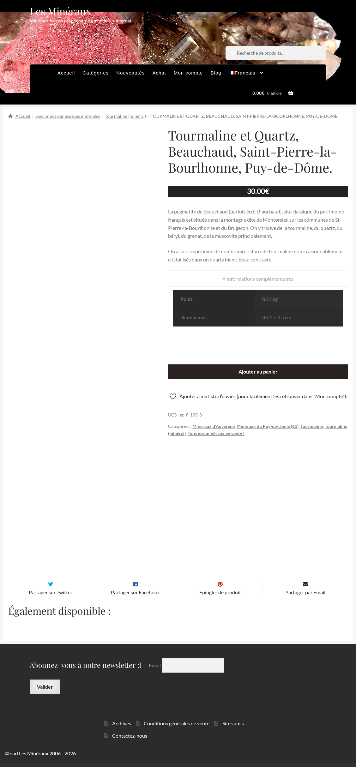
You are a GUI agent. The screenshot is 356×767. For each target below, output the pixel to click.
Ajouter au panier (258, 372)
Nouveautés (130, 72)
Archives (121, 728)
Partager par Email (305, 597)
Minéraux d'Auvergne (213, 426)
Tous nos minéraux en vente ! (216, 433)
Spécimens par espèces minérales (67, 116)
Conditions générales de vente (176, 728)
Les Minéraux (60, 11)
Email (155, 670)
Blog (216, 72)
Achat (159, 72)
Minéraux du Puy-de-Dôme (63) (268, 426)
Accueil (66, 72)
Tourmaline (311, 426)
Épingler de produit (220, 597)
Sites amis (233, 728)
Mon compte (188, 72)
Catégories (95, 72)
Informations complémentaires (257, 279)
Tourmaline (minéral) (125, 116)
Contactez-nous (129, 740)
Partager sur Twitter (50, 597)
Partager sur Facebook (135, 597)
